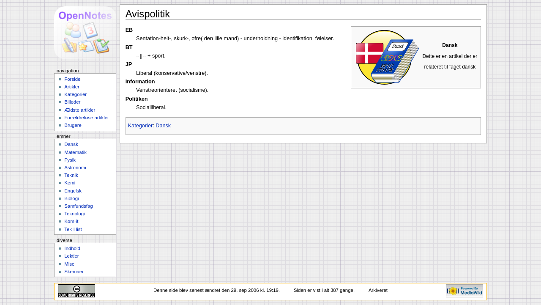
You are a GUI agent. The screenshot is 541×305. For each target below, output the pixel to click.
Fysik (70, 159)
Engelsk (73, 190)
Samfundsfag (78, 206)
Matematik (75, 152)
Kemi (69, 182)
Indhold (72, 248)
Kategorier (140, 126)
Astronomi (75, 167)
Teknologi (74, 213)
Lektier (71, 255)
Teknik (71, 175)
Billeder (72, 101)
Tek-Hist (73, 229)
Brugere (73, 125)
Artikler (71, 86)
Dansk (163, 126)
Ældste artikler (79, 110)
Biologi (71, 198)
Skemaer (74, 271)
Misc (69, 264)
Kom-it (71, 221)
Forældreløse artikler (86, 117)
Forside (72, 79)
